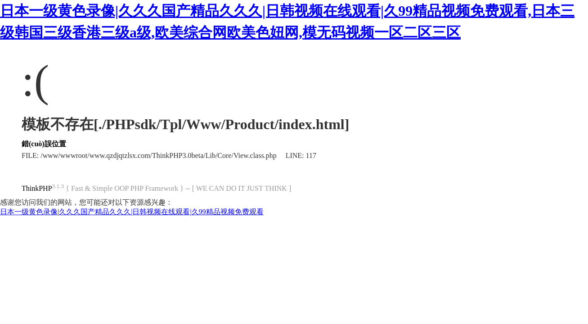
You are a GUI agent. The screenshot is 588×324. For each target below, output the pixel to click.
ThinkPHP (37, 188)
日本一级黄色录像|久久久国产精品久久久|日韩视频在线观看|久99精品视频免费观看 (132, 212)
